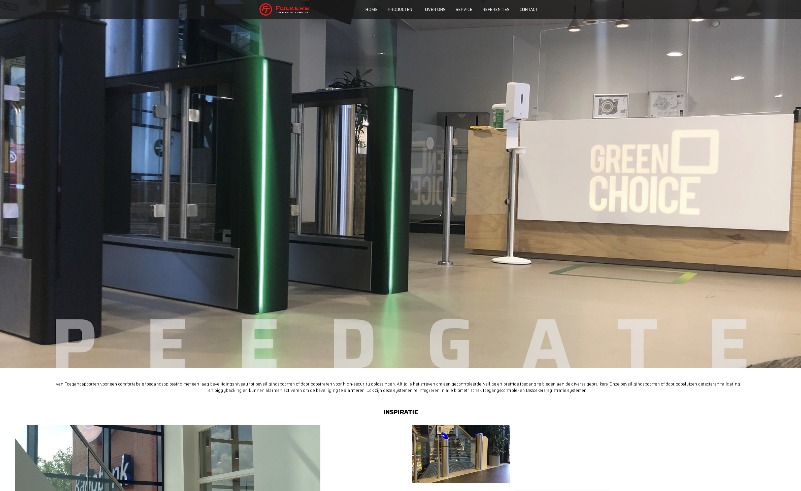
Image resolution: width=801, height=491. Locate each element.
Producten (401, 9)
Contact (529, 9)
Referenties (496, 9)
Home (371, 9)
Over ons (435, 9)
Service (464, 9)
